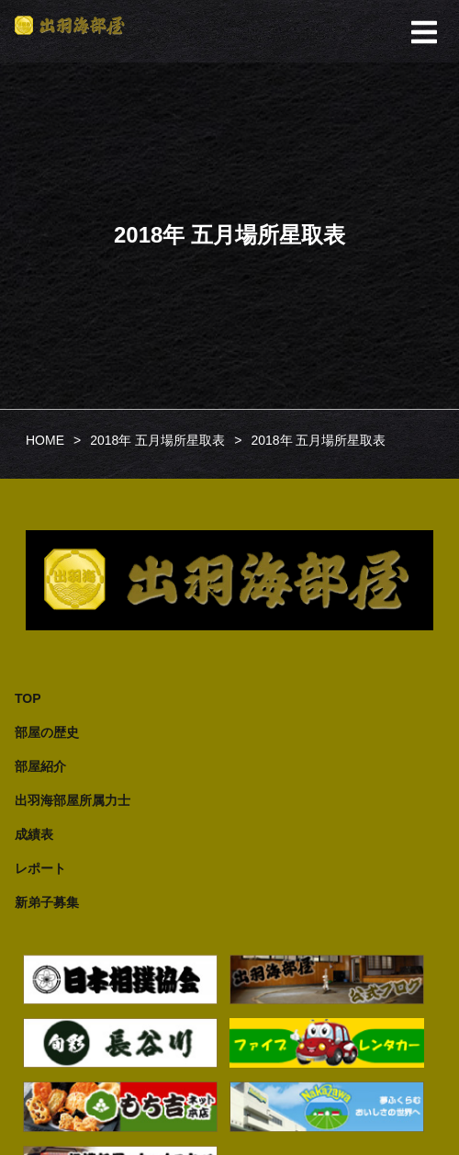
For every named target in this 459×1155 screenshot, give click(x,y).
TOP (28, 698)
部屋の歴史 (47, 732)
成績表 (34, 834)
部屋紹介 (40, 766)
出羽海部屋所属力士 (72, 800)
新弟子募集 (47, 902)
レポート (40, 868)
